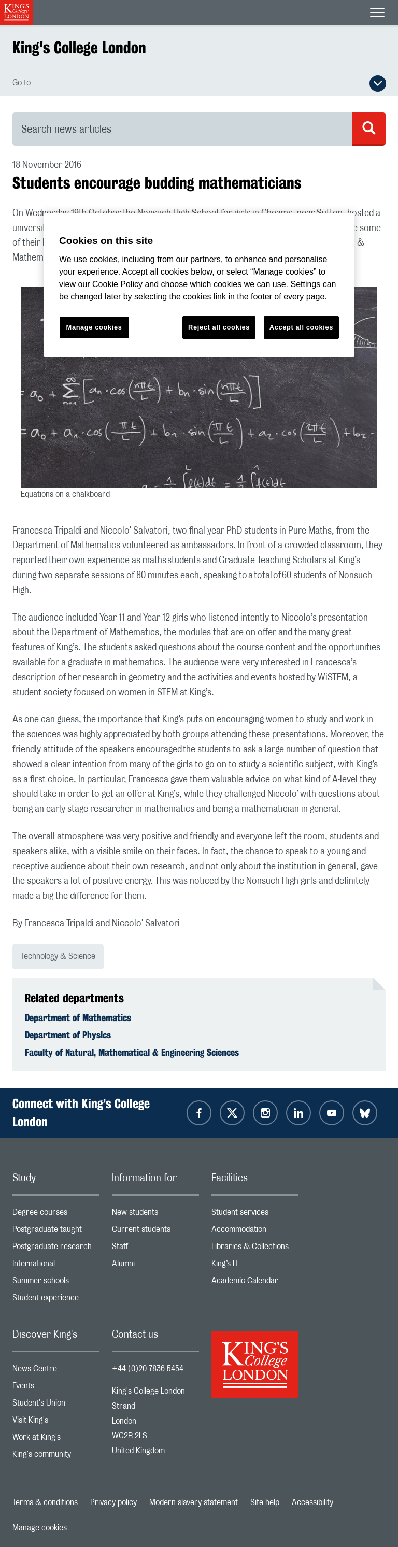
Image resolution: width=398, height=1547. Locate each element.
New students (155, 1214)
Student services (254, 1214)
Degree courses (56, 1214)
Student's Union (56, 1405)
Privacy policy (113, 1502)
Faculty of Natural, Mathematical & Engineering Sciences (132, 1052)
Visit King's (56, 1422)
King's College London (79, 47)
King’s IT (254, 1265)
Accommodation (254, 1231)
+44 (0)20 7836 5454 (147, 1369)
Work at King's (56, 1439)
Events (56, 1388)
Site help (264, 1502)
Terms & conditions (45, 1502)
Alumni (155, 1265)
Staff (155, 1248)
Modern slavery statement (193, 1502)
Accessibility (312, 1502)
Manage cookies (39, 1528)
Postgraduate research (56, 1248)
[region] (199, 285)
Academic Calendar (254, 1283)
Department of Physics (68, 1034)
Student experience (56, 1300)
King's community (56, 1456)
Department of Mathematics (78, 1017)
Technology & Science (58, 956)
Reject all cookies (219, 327)
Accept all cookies (301, 327)
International (56, 1265)
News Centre (56, 1371)
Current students (155, 1231)
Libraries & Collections (254, 1248)
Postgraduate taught (56, 1231)
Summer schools (56, 1283)
